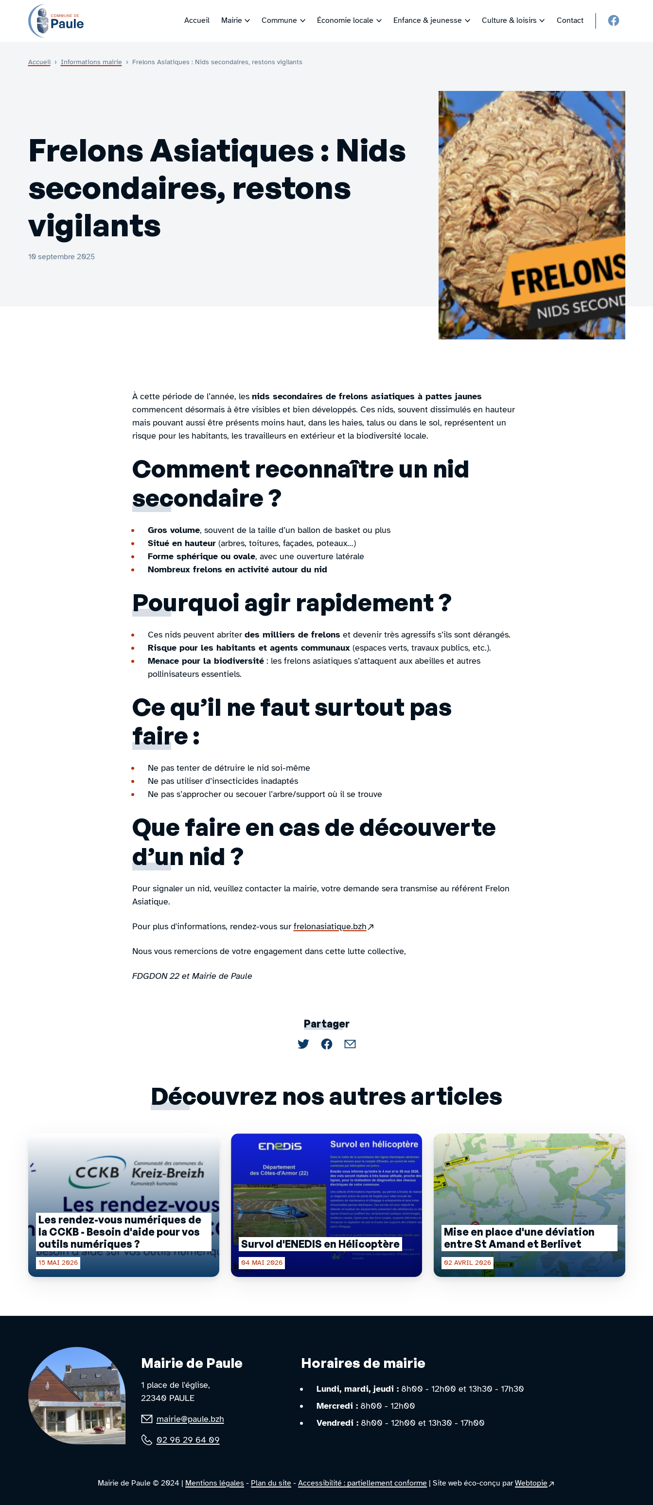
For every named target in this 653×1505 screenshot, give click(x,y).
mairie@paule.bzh (190, 1419)
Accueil (39, 62)
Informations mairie (91, 62)
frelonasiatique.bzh (334, 926)
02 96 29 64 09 (188, 1439)
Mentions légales (214, 1483)
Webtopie (535, 1483)
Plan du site (271, 1483)
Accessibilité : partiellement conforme (362, 1483)
